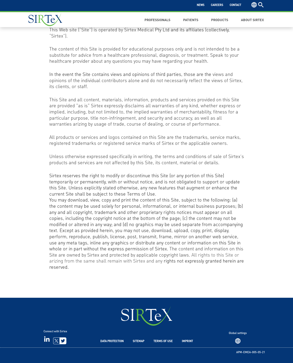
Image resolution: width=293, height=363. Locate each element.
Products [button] (219, 19)
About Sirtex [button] (252, 19)
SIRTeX (146, 316)
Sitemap (138, 341)
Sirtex (45, 19)
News (200, 5)
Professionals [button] (157, 19)
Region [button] (254, 4)
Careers (217, 5)
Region (238, 341)
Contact (235, 5)
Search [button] (261, 4)
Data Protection (112, 341)
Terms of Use (163, 341)
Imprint (187, 341)
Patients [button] (190, 19)
